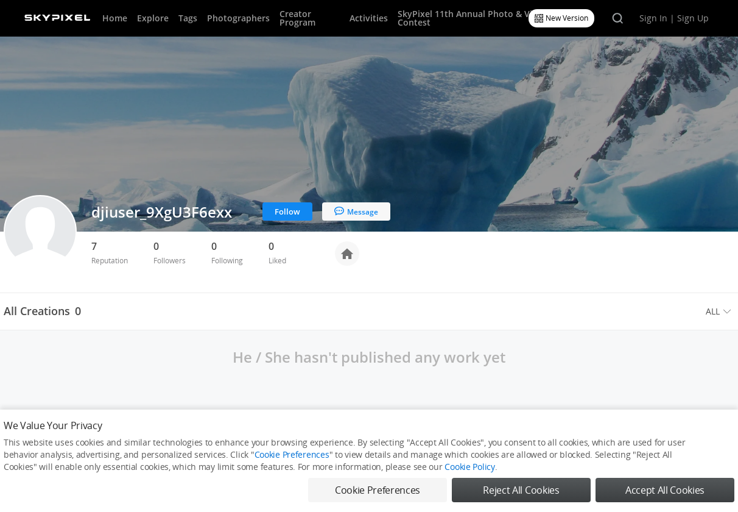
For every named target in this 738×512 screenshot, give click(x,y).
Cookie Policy (469, 466)
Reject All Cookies (521, 490)
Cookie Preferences (292, 454)
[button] (720, 311)
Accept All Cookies (665, 490)
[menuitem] (720, 311)
